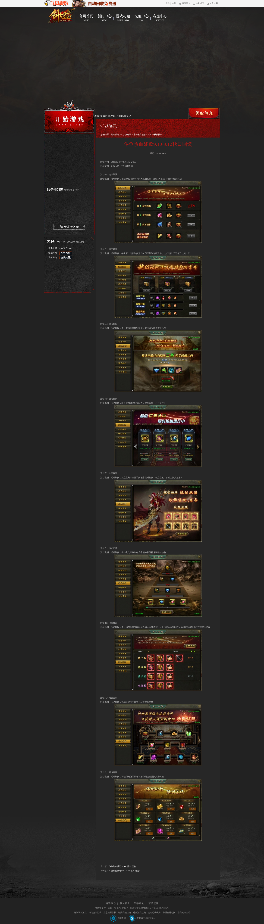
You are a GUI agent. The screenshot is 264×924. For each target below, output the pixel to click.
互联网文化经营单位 (142, 918)
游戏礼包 (123, 18)
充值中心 (141, 18)
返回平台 (184, 3)
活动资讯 (126, 134)
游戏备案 (118, 918)
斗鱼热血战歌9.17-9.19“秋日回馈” (124, 870)
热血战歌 (115, 134)
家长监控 (153, 903)
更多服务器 (69, 227)
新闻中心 (104, 18)
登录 (168, 3)
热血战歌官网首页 (62, 16)
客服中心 (160, 18)
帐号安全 (125, 903)
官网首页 (86, 18)
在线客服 (65, 253)
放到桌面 (198, 3)
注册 (174, 3)
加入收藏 (212, 3)
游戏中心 (110, 903)
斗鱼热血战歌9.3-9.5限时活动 (122, 866)
